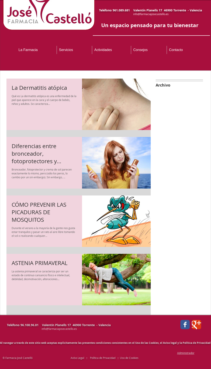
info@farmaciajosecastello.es (151, 14)
